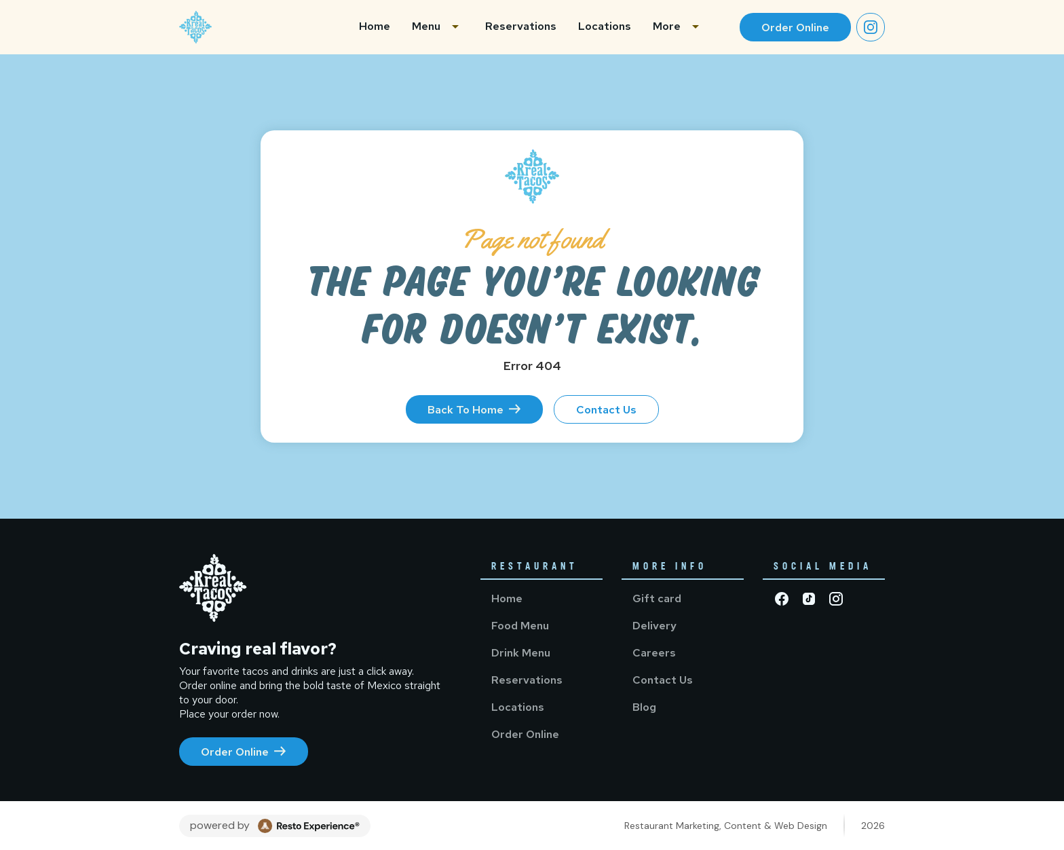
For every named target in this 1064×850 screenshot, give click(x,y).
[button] (437, 27)
